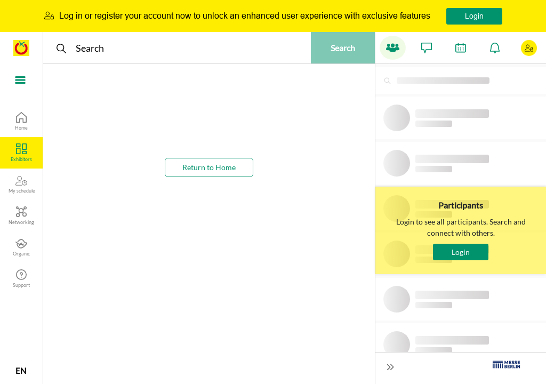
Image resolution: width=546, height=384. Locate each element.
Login (474, 16)
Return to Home (209, 167)
